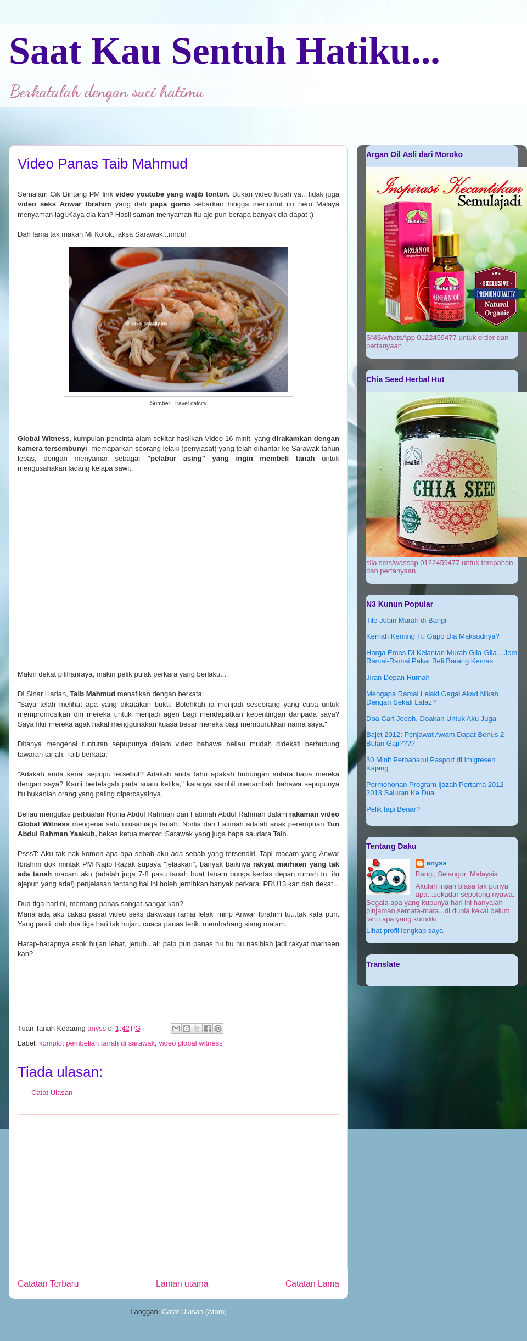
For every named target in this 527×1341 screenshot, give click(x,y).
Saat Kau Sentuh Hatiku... (224, 51)
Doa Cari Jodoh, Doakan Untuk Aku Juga (431, 718)
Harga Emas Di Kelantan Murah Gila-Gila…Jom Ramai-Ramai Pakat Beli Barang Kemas (441, 657)
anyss (437, 863)
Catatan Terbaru (48, 1283)
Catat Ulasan (51, 1092)
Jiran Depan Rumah (398, 677)
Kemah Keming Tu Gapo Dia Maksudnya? (433, 636)
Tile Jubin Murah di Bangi (406, 620)
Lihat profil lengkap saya (404, 930)
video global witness (190, 1043)
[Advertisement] (178, 1191)
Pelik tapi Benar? (393, 809)
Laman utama (182, 1283)
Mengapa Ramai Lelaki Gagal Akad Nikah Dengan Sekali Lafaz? (432, 698)
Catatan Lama (312, 1283)
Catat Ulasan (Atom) (194, 1312)
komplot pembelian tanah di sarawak (97, 1043)
